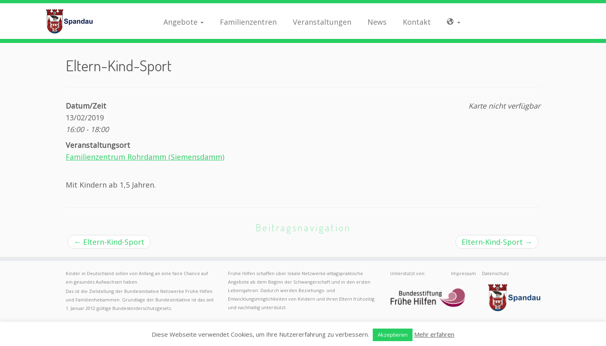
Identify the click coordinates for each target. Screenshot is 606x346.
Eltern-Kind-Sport (109, 242)
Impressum (463, 273)
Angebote (183, 22)
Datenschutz (495, 273)
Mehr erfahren (434, 334)
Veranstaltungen (322, 22)
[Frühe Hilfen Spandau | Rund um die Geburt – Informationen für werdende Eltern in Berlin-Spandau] (70, 21)
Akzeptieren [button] (393, 334)
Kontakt (417, 22)
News (377, 22)
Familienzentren (248, 22)
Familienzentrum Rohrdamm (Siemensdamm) (145, 157)
